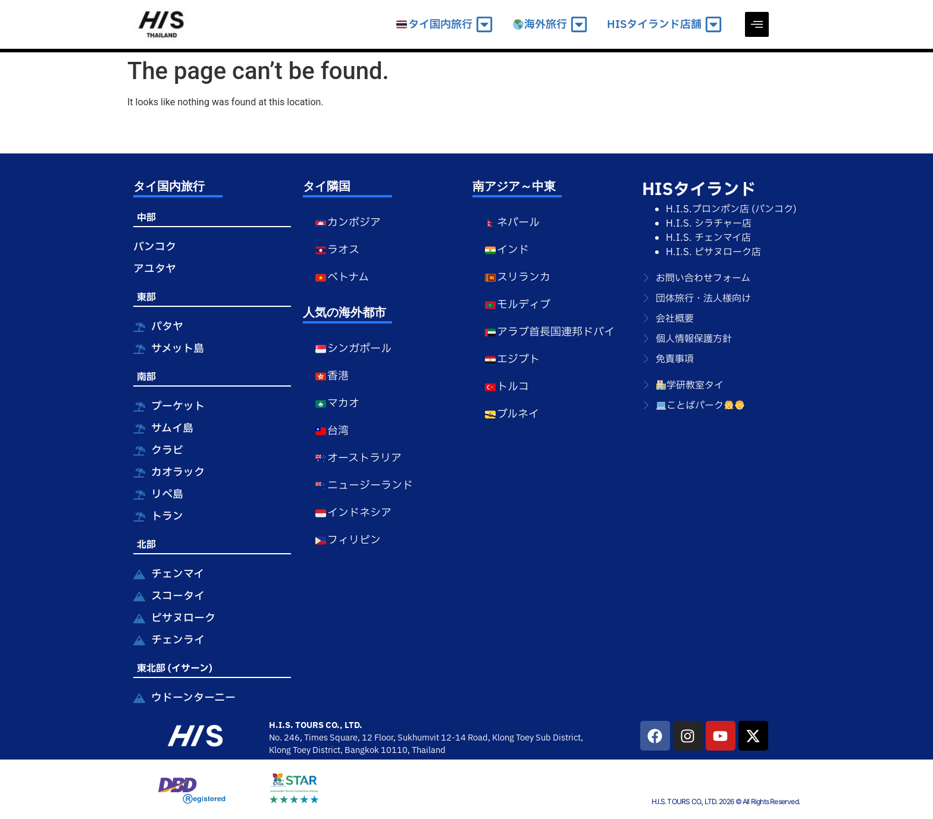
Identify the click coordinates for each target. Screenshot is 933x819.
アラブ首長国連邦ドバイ (549, 332)
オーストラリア (358, 458)
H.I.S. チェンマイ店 (708, 238)
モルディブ (517, 305)
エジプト (512, 360)
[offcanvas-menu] (757, 24)
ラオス (337, 250)
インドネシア (353, 513)
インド (506, 250)
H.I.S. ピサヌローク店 (713, 252)
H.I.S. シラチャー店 (709, 223)
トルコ (506, 387)
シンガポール (353, 349)
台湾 (331, 431)
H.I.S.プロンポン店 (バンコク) (731, 209)
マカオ (337, 404)
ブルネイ (511, 414)
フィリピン (347, 540)
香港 (331, 376)
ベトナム (341, 277)
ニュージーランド (363, 486)
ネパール (512, 223)
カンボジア (347, 223)
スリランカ (517, 277)
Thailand (429, 750)
